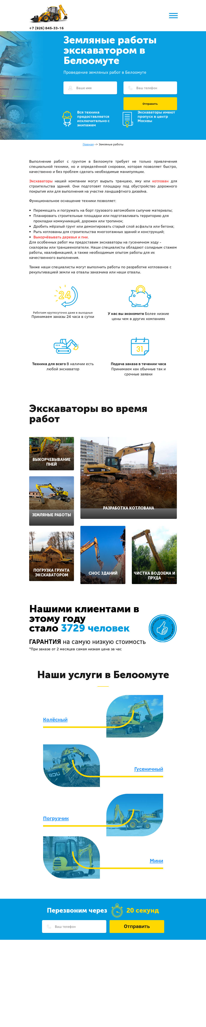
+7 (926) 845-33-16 (46, 28)
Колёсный (55, 719)
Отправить (150, 104)
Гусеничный (148, 768)
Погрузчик (56, 818)
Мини (156, 860)
